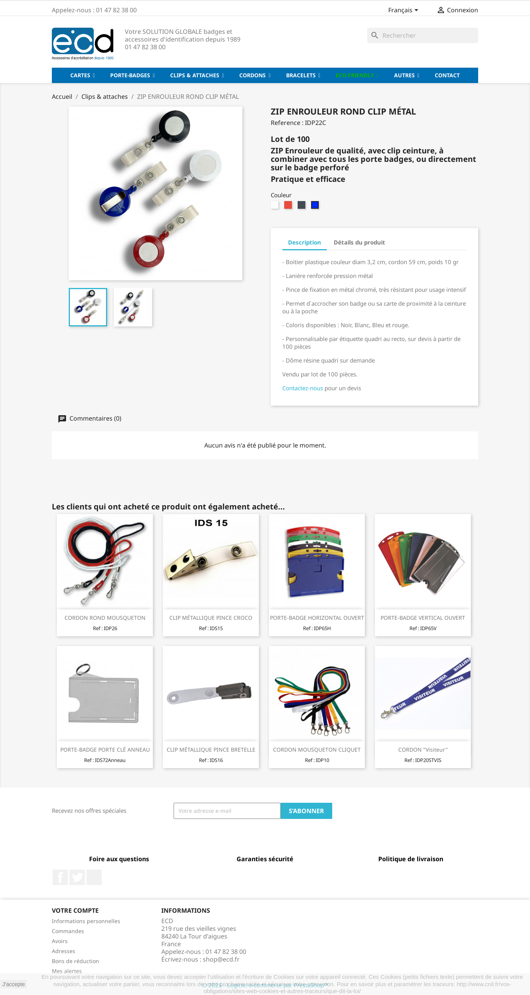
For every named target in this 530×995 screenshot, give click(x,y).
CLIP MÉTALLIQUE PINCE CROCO (210, 617)
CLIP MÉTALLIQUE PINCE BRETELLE (211, 749)
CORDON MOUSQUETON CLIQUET (317, 749)
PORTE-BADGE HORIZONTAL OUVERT (317, 617)
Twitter (77, 877)
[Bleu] (316, 207)
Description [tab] (304, 242)
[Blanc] (275, 207)
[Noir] (302, 207)
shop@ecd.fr (221, 959)
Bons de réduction (75, 961)
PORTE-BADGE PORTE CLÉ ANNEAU (105, 749)
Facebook (60, 877)
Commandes (68, 931)
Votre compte (75, 910)
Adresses (63, 951)
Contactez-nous (302, 388)
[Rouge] (289, 207)
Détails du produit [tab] (359, 242)
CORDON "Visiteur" (423, 749)
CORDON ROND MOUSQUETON (105, 617)
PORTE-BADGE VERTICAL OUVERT (423, 617)
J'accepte (13, 984)
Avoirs (60, 941)
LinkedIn (94, 877)
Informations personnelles (86, 921)
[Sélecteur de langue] (404, 10)
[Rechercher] (422, 35)
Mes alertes (67, 971)
